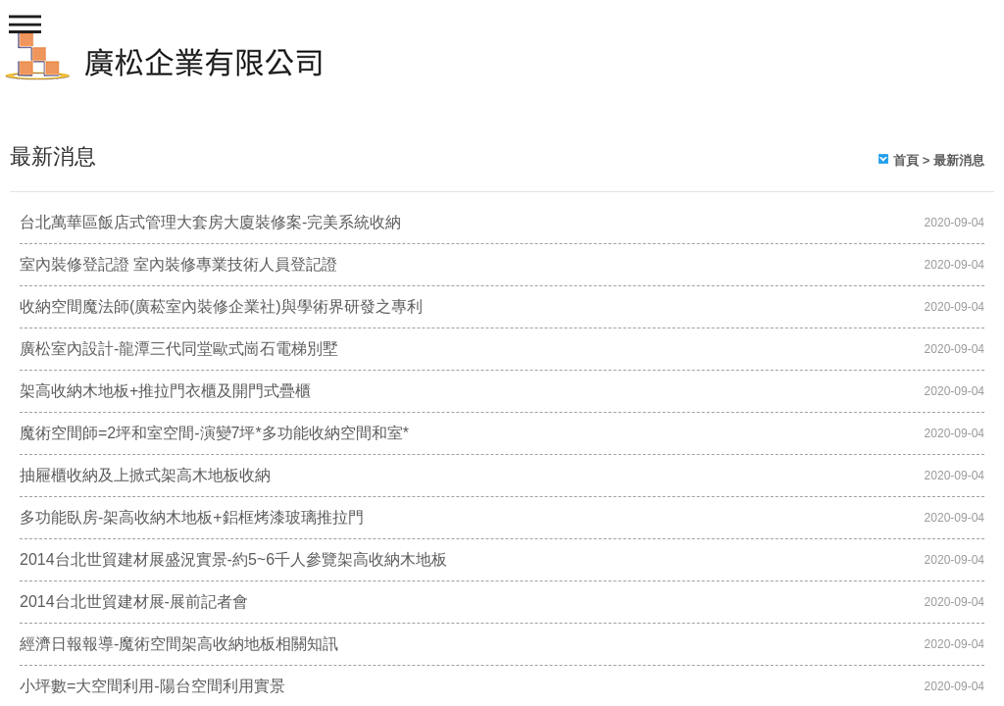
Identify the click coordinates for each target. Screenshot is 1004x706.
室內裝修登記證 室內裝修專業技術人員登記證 (178, 264)
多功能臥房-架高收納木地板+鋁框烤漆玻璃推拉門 (192, 517)
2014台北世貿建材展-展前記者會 (134, 601)
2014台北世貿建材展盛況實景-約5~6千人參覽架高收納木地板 (233, 559)
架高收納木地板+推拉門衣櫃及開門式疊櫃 (165, 390)
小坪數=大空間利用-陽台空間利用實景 (152, 686)
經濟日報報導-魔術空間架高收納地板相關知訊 (179, 643)
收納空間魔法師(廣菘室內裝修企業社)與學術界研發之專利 (221, 306)
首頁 (906, 160)
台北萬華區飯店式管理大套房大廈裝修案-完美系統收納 (210, 222)
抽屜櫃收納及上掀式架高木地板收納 (145, 475)
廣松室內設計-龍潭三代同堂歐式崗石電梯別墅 (179, 348)
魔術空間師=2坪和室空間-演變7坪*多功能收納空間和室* (214, 433)
